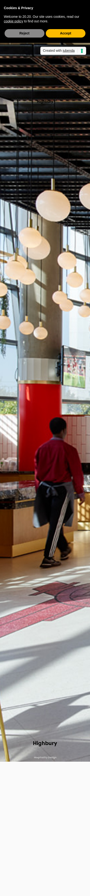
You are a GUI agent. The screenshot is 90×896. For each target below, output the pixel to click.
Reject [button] (24, 33)
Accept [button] (65, 33)
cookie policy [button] (13, 21)
